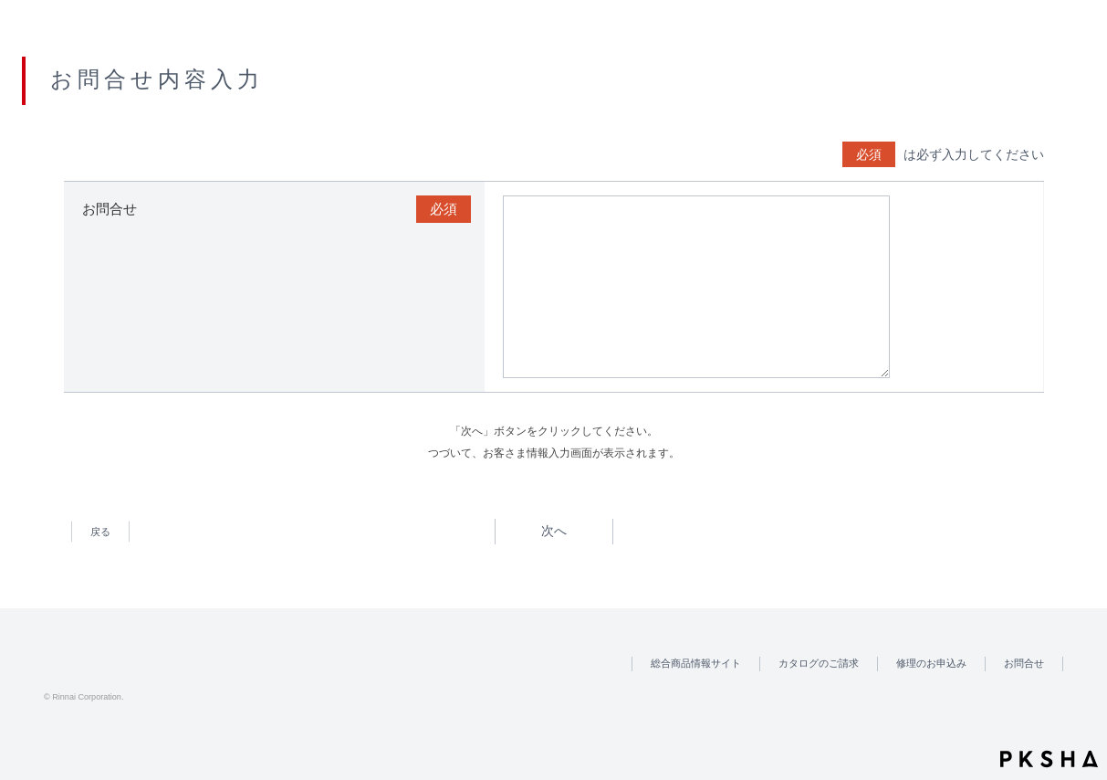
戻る (99, 532)
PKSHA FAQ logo (1049, 759)
